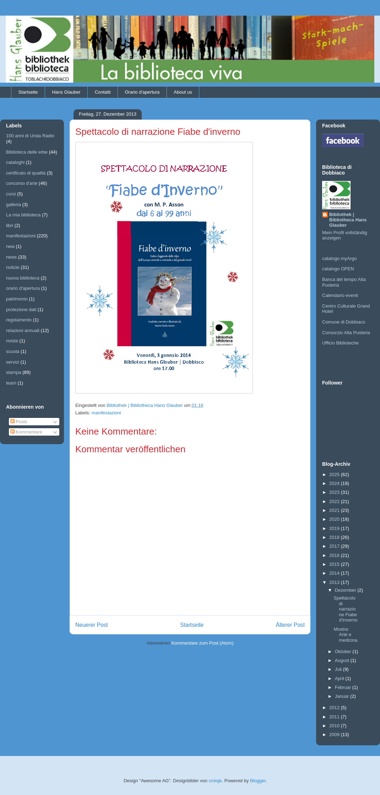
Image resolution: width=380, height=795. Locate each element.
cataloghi (15, 162)
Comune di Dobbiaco (343, 322)
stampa (13, 372)
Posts (18, 421)
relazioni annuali (22, 330)
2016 (335, 555)
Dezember (346, 590)
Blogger (258, 780)
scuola (13, 351)
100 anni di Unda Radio (30, 135)
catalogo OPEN (338, 268)
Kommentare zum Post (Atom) (203, 643)
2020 (335, 519)
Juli (339, 669)
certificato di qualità (25, 173)
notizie (13, 267)
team (11, 383)
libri (9, 225)
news (11, 257)
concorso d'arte (21, 183)
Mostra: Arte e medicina (345, 634)
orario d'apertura (23, 288)
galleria (13, 204)
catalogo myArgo (339, 258)
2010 (335, 725)
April (340, 678)
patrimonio (17, 299)
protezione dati (21, 309)
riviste (12, 340)
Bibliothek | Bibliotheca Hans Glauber (348, 220)
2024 (335, 483)
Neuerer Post (91, 625)
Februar (343, 687)
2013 (335, 582)
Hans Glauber (66, 92)
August (343, 660)
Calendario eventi (340, 295)
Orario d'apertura (142, 92)
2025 (335, 474)
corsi (11, 194)
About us (183, 92)
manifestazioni (106, 412)
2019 (335, 528)
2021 (335, 510)
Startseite (28, 92)
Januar (342, 696)
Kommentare (26, 432)
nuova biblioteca (22, 278)
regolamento (19, 319)
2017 (335, 546)
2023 (335, 492)
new (10, 246)
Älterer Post (290, 625)
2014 (335, 573)
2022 (335, 501)
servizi (12, 362)
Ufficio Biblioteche (340, 343)
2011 (335, 716)
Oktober (344, 651)
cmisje (215, 780)
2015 (335, 564)
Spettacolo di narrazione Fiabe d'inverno (345, 609)
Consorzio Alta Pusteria (346, 332)
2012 (335, 707)
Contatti (103, 92)
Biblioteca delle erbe (27, 152)
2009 (335, 734)
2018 (335, 537)
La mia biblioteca (23, 214)
